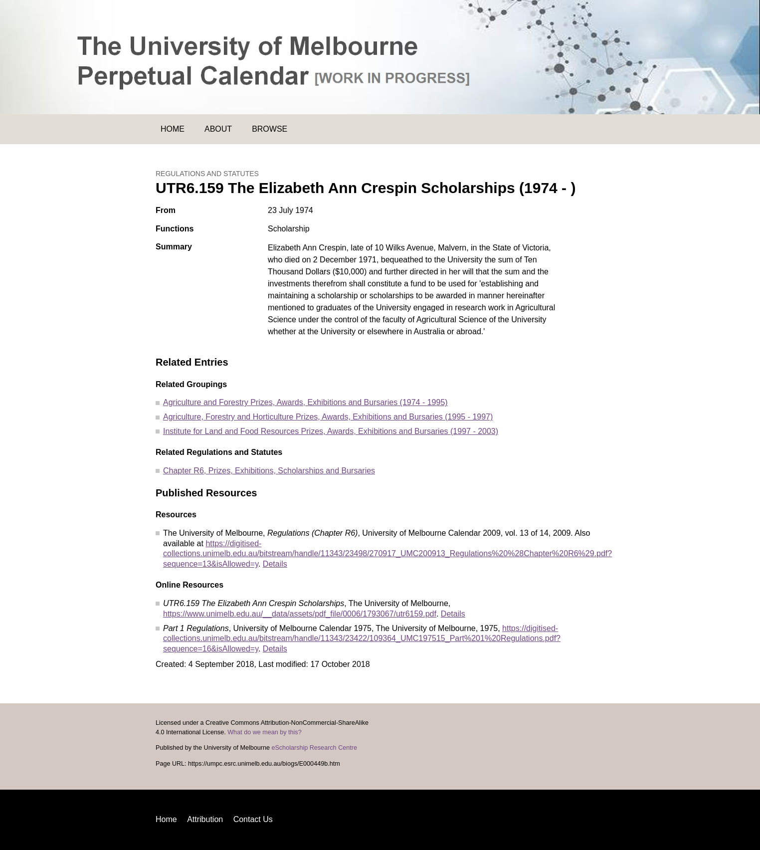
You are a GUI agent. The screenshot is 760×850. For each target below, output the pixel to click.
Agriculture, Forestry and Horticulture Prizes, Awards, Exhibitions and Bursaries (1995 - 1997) (328, 417)
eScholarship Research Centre (314, 747)
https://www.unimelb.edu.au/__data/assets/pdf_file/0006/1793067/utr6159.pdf (299, 614)
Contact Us (253, 819)
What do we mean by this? (264, 732)
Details (275, 564)
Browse (269, 129)
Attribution (205, 819)
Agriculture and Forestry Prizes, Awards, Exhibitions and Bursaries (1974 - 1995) (305, 402)
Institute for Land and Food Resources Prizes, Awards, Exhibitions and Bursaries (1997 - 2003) (330, 431)
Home (173, 129)
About (218, 129)
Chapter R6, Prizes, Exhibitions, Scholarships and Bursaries (269, 470)
